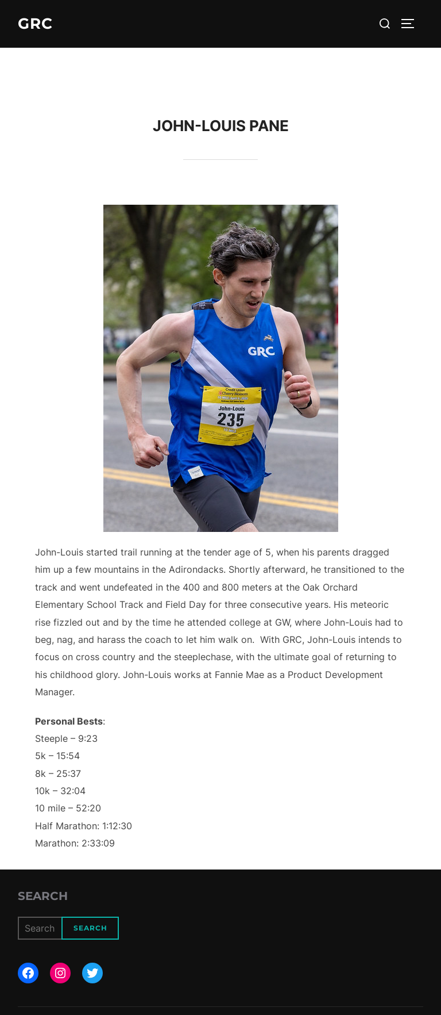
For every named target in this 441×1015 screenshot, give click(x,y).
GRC (35, 23)
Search (43, 896)
